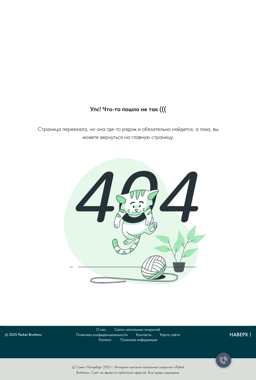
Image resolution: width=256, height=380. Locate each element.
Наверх (240, 335)
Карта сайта (170, 335)
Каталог (105, 340)
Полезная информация (138, 340)
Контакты (144, 335)
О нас (101, 329)
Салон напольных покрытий (137, 329)
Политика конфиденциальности (102, 335)
